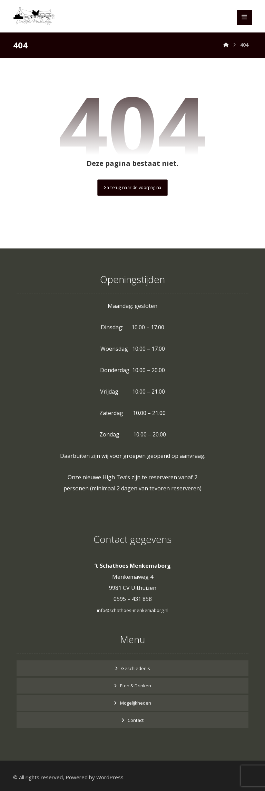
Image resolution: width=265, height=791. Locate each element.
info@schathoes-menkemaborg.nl (132, 610)
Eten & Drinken (135, 685)
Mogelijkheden (135, 703)
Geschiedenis (135, 668)
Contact (136, 720)
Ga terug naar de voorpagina (132, 187)
